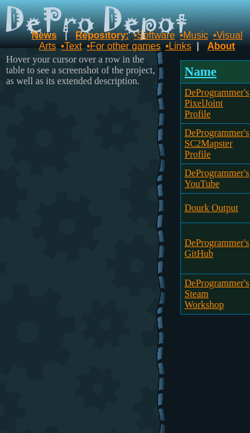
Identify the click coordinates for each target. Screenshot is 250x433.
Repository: (102, 35)
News (44, 35)
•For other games (123, 46)
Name (200, 71)
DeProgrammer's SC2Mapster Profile (216, 143)
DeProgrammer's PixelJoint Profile (216, 103)
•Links (178, 46)
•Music (194, 35)
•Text (71, 46)
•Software (154, 35)
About (221, 46)
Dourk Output (211, 208)
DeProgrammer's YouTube (216, 178)
